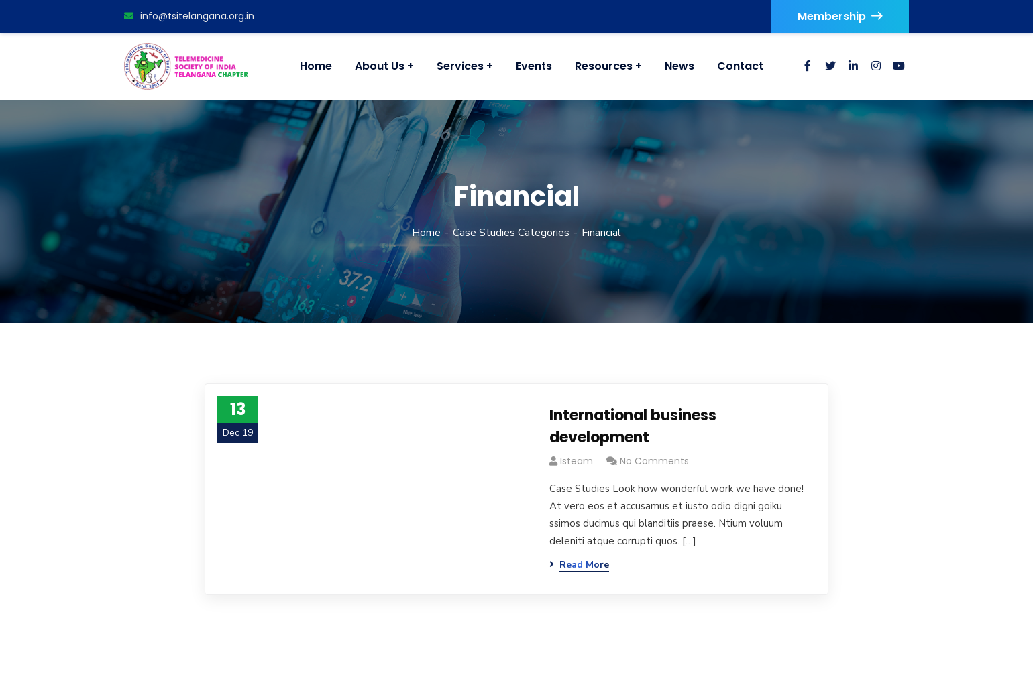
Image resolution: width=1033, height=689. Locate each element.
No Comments (654, 461)
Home (426, 232)
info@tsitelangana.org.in (189, 16)
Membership (840, 16)
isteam (576, 461)
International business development (632, 426)
